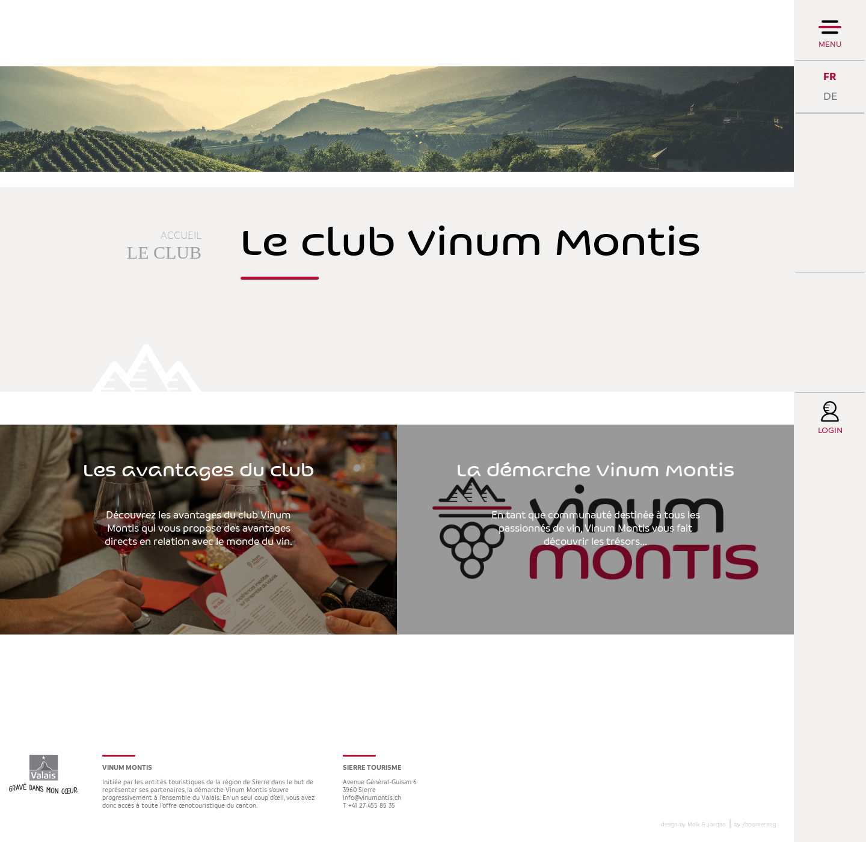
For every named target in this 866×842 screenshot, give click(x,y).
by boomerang (755, 825)
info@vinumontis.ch (372, 798)
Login (830, 430)
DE (830, 96)
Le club (164, 252)
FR (830, 76)
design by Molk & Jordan (693, 825)
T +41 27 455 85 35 (369, 806)
